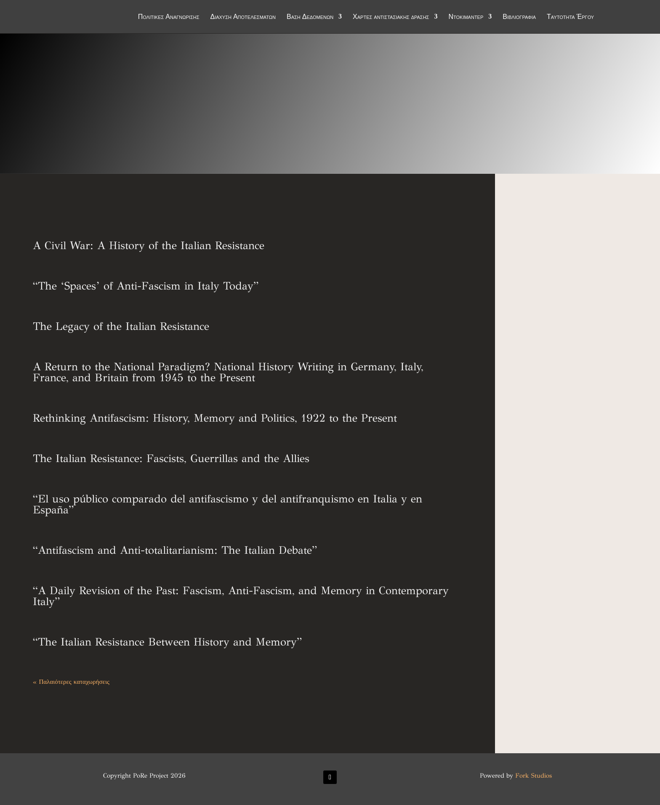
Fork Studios (533, 775)
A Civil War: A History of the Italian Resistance (148, 245)
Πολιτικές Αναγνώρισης (169, 17)
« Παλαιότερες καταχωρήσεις (71, 681)
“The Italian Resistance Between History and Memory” (167, 641)
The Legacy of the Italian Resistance (121, 326)
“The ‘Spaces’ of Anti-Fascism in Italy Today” (145, 285)
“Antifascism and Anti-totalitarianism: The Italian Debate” (175, 550)
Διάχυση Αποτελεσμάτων (243, 17)
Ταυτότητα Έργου (570, 17)
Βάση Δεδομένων (310, 17)
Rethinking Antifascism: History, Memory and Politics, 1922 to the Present (215, 418)
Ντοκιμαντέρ (465, 17)
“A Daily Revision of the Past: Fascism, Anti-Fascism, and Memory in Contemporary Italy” (241, 596)
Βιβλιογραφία (519, 17)
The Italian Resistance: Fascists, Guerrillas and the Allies (171, 458)
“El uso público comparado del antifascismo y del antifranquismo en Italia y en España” (227, 504)
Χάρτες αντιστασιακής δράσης (391, 17)
